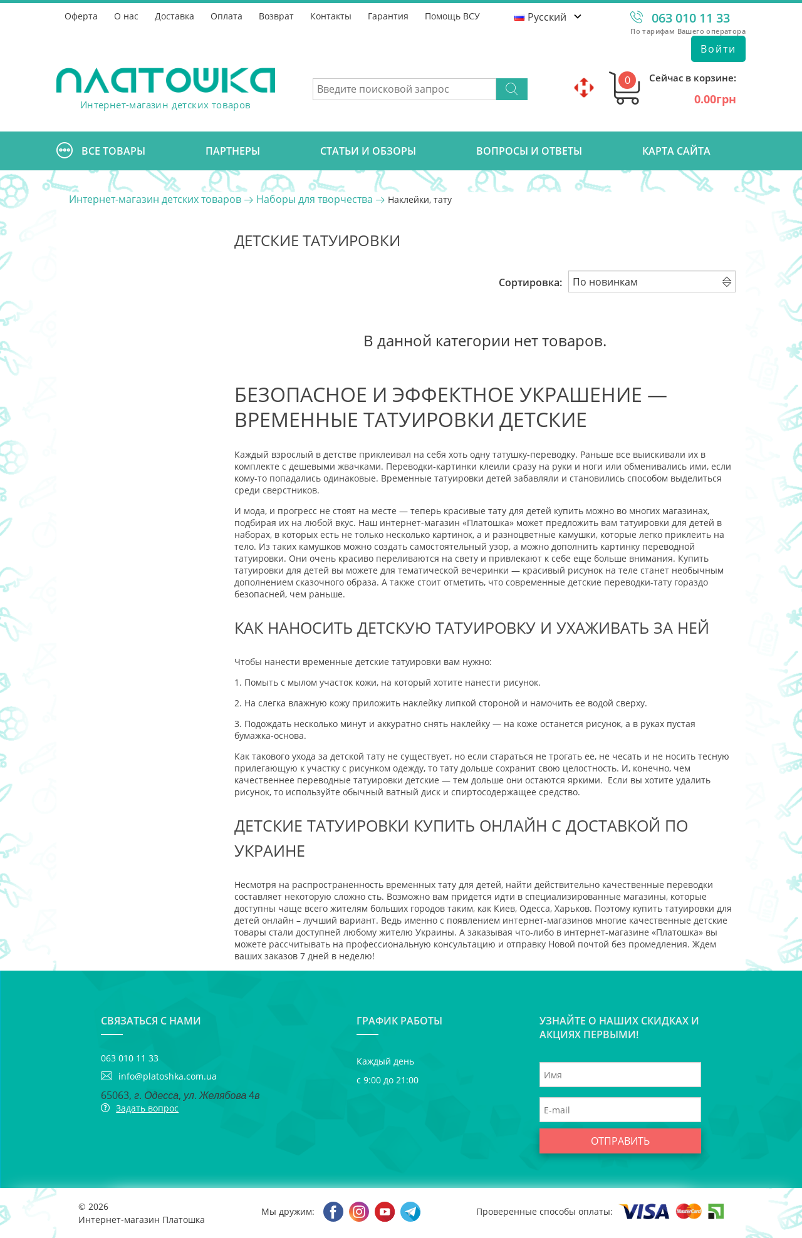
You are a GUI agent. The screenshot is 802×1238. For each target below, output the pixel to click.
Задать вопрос (147, 1108)
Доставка (174, 16)
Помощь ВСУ (452, 16)
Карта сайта (676, 151)
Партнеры (233, 151)
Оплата (226, 16)
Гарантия (388, 16)
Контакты (331, 16)
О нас (126, 16)
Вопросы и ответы (529, 151)
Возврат (276, 16)
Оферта (81, 16)
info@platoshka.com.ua (167, 1076)
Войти (718, 49)
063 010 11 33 (691, 17)
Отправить (620, 1141)
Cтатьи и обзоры (368, 151)
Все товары (100, 151)
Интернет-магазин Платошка (141, 1219)
